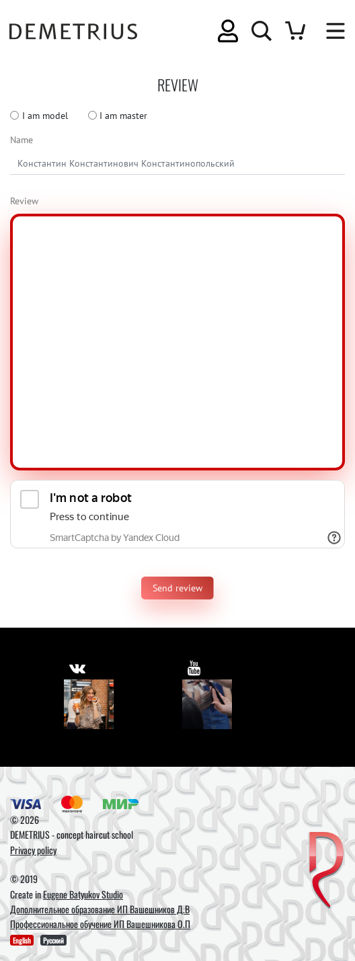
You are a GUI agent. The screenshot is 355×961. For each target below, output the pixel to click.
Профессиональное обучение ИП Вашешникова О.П (100, 924)
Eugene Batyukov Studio (83, 894)
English (22, 940)
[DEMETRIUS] (326, 871)
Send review (177, 588)
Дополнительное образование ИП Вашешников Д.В (100, 909)
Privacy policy (33, 850)
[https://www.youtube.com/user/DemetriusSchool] (194, 667)
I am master (123, 116)
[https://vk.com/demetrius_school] (77, 667)
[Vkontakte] (89, 704)
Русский (53, 940)
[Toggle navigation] (329, 31)
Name (21, 140)
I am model (45, 116)
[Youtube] (207, 704)
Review (24, 201)
